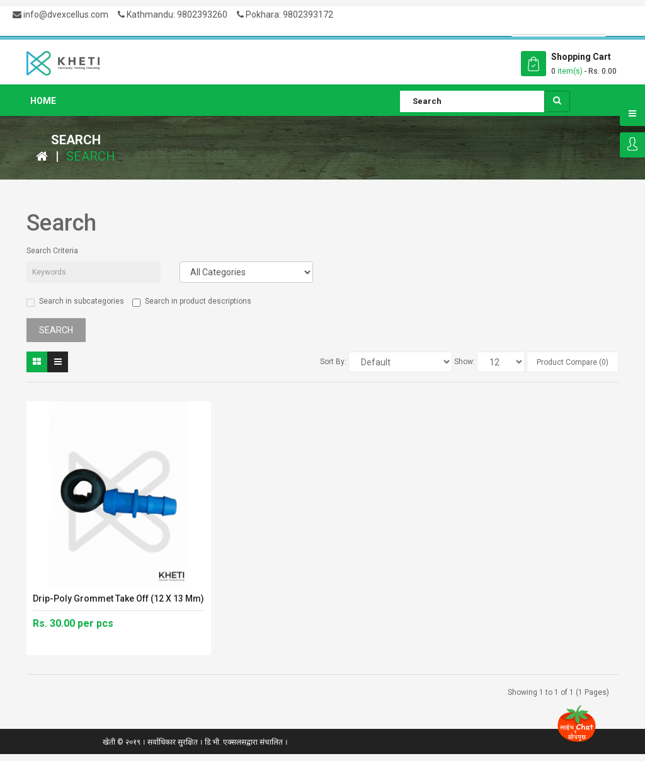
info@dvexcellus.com (60, 14)
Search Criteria (52, 250)
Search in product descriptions (191, 302)
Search (90, 156)
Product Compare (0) (572, 362)
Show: (464, 361)
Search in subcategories (75, 302)
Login (632, 144)
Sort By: (333, 361)
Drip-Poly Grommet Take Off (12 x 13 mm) (118, 598)
